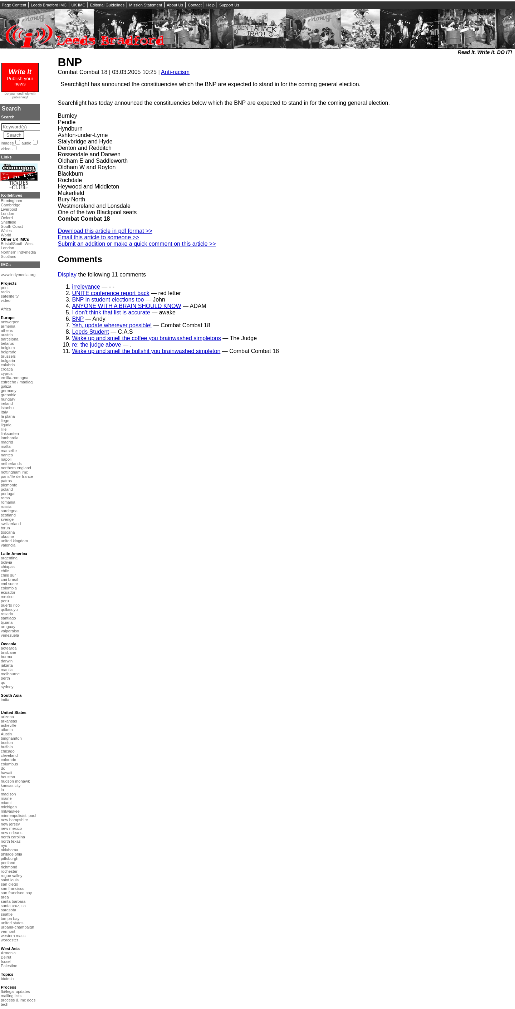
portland (8, 863)
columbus (9, 764)
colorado (8, 760)
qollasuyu (9, 609)
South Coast (12, 226)
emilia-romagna (14, 378)
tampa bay (10, 918)
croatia (7, 369)
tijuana (7, 622)
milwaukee (10, 811)
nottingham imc (14, 472)
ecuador (8, 592)
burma (6, 657)
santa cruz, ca (13, 905)
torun (5, 528)
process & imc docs (18, 1000)
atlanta (7, 730)
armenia (8, 326)
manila (7, 669)
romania (8, 502)
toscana (8, 532)
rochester (9, 871)
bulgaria (8, 360)
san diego (9, 884)
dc (3, 768)
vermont (8, 931)
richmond (9, 867)
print (5, 287)
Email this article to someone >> (98, 237)
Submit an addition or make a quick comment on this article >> (137, 244)
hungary (8, 399)
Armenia (8, 953)
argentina (9, 558)
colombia (9, 588)
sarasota (8, 910)
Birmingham (11, 201)
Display (67, 274)
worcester (9, 940)
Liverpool (9, 209)
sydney (7, 687)
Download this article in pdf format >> (105, 231)
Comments (80, 259)
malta (5, 446)
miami (6, 802)
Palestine (9, 966)
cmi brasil (9, 579)
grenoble (8, 395)
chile (5, 571)
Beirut (6, 957)
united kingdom (14, 541)
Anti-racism (175, 72)
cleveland (9, 755)
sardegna (9, 511)
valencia (8, 545)
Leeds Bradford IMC (49, 5)
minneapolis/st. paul (18, 815)
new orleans (11, 833)
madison (8, 794)
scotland (8, 515)
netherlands (11, 463)
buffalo (7, 747)
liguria (6, 425)
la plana (8, 416)
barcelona (9, 339)
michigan (9, 807)
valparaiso (10, 631)
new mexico (11, 828)
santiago (8, 618)
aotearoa (8, 648)
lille (3, 429)
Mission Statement (145, 5)
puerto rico (10, 605)
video (5, 149)
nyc (4, 845)
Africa (6, 309)
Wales (6, 231)
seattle (7, 914)
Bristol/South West (17, 243)
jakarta (7, 665)
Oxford (7, 218)
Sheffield (8, 222)
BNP (70, 62)
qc (3, 682)
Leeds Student (90, 332)
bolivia (6, 562)
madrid (7, 442)
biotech (7, 978)
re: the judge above (96, 345)
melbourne (10, 674)
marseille (9, 451)
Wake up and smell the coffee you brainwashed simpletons (146, 338)
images (7, 143)
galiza (6, 386)
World (6, 235)
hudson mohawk (15, 781)
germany (8, 390)
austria (7, 335)
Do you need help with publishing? (20, 95)
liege (5, 420)
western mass (13, 936)
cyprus (7, 373)
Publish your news (20, 78)
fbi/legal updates (15, 991)
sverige (7, 519)
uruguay (8, 626)
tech (4, 1004)
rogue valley (11, 875)
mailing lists (11, 996)
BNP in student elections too (108, 300)
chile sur (8, 575)
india (5, 699)
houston (8, 777)
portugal (8, 493)
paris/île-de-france (17, 476)
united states (12, 923)
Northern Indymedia (18, 252)
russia (6, 506)
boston (7, 742)
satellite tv (10, 296)
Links (6, 157)
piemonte (9, 485)
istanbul (8, 408)
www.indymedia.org (18, 275)
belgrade (8, 352)
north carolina (13, 837)
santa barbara (13, 901)
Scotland (8, 256)
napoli (6, 459)
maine (6, 798)
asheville (8, 725)
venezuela (10, 635)
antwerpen (10, 322)
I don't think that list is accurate (111, 312)
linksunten (10, 433)
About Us (175, 5)
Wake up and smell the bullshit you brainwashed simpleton (146, 351)
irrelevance (86, 287)
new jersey (10, 824)
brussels (8, 356)
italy (4, 412)
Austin (6, 734)
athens (7, 330)
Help (210, 5)
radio (5, 292)
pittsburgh (9, 858)
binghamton (11, 738)
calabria (8, 365)
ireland (7, 403)
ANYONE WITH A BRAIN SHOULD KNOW (126, 306)
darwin (7, 661)
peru (5, 601)
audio (26, 143)
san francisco (12, 888)
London (7, 213)
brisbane (8, 652)
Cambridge (10, 205)
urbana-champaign (17, 927)
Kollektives (11, 195)
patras (6, 481)
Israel (5, 961)
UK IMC (78, 5)
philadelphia (11, 854)
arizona (7, 717)
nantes (7, 455)
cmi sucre (9, 584)
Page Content (14, 5)
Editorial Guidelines (107, 5)
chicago (8, 751)
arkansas (9, 721)
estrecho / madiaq (17, 382)
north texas (10, 841)
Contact (195, 5)
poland (7, 489)
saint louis (10, 880)
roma (5, 498)
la (2, 790)
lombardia (9, 438)
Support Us (229, 5)
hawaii (6, 772)
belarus (7, 343)
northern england (16, 468)
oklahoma (9, 850)
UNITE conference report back (110, 293)
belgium (8, 348)
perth (5, 678)
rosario (7, 614)
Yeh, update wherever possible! (112, 325)
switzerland (11, 523)
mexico (7, 596)
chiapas (8, 566)
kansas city (10, 785)
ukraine (7, 536)
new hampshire (14, 820)
